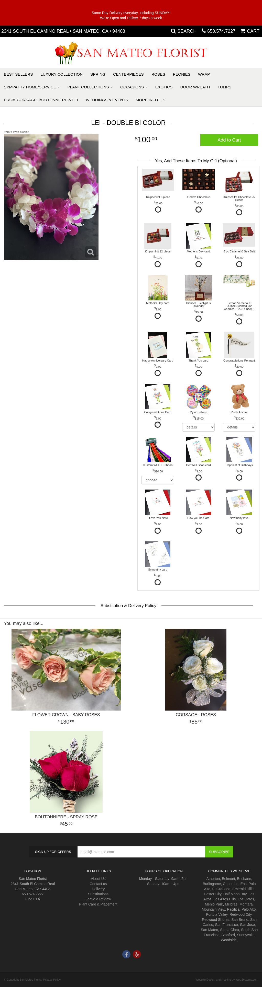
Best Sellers (18, 74)
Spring (97, 74)
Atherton (213, 879)
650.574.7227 (221, 31)
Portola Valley (216, 914)
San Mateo (209, 930)
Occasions (132, 87)
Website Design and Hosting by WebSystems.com (226, 979)
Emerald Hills (242, 889)
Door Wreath (195, 87)
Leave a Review (98, 899)
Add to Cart (229, 140)
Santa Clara (229, 930)
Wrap (204, 74)
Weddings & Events (107, 100)
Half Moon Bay (235, 894)
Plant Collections (88, 87)
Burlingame (212, 884)
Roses (158, 74)
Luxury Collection (62, 74)
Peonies (181, 74)
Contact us (98, 884)
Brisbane (244, 879)
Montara (246, 904)
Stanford (228, 935)
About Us (98, 879)
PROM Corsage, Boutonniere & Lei (41, 100)
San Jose (247, 925)
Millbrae (231, 904)
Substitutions (98, 894)
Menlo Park (214, 904)
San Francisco (226, 925)
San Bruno (239, 920)
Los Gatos (246, 899)
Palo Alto (249, 909)
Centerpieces (128, 74)
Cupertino (230, 884)
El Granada (221, 889)
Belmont (228, 879)
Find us (32, 899)
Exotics (164, 87)
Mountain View (213, 909)
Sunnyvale (245, 935)
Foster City (212, 894)
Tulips (224, 87)
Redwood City (241, 914)
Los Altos (220, 899)
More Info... (148, 100)
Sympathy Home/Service (30, 87)
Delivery (98, 889)
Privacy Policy (52, 979)
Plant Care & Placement (98, 904)
